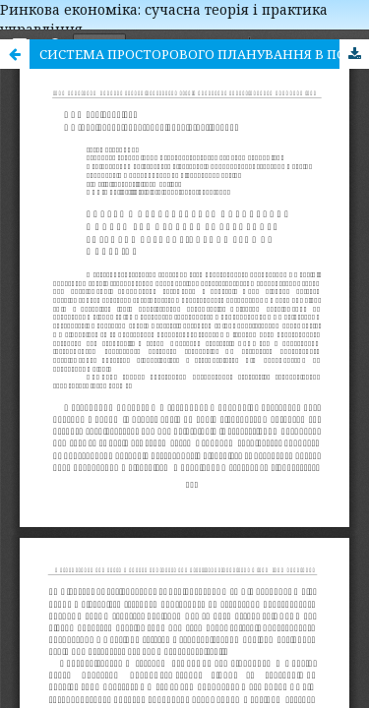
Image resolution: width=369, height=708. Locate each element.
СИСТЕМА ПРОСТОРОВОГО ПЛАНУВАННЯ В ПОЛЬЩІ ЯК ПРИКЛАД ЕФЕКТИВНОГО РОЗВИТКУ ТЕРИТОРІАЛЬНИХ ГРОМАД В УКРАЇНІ (204, 54)
